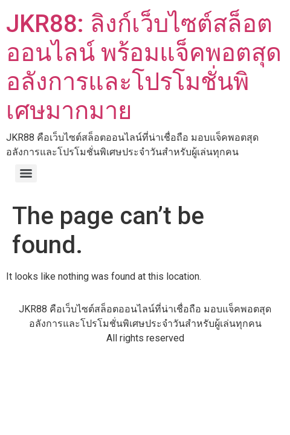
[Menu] (26, 173)
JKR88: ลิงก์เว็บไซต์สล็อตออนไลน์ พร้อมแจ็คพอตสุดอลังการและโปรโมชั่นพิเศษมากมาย (144, 67)
